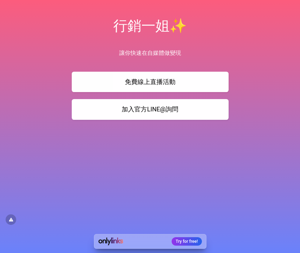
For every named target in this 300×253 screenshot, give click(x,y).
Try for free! (187, 241)
